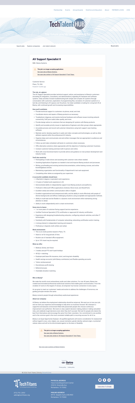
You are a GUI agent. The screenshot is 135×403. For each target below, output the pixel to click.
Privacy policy (62, 367)
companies (34, 46)
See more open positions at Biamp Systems (52, 347)
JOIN (128, 10)
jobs (21, 46)
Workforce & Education (94, 10)
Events (67, 10)
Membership (58, 10)
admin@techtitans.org (22, 395)
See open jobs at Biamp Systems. (47, 72)
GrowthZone (46, 373)
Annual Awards (78, 10)
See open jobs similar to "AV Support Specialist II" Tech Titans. (56, 74)
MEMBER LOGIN (118, 10)
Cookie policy (71, 367)
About (107, 10)
